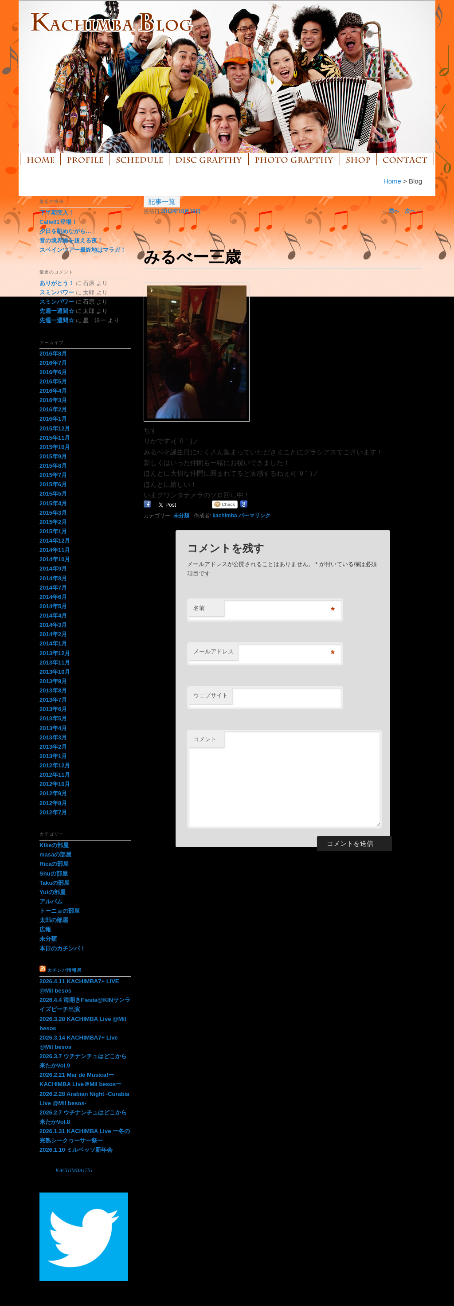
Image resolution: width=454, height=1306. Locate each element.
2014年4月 (53, 615)
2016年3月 (53, 400)
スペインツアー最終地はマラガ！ (82, 249)
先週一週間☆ (56, 311)
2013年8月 (53, 690)
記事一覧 (162, 201)
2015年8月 (53, 465)
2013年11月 (54, 662)
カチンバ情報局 (64, 970)
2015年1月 (53, 531)
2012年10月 (54, 784)
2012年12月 (54, 765)
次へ (413, 211)
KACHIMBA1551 (74, 1170)
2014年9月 (53, 568)
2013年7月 (53, 699)
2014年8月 (53, 578)
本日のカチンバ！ (62, 948)
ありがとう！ (56, 283)
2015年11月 (54, 437)
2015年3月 (53, 512)
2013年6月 (53, 709)
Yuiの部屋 (52, 892)
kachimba (224, 515)
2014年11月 (54, 550)
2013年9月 (53, 681)
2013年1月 (53, 756)
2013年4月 (53, 728)
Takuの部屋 (54, 883)
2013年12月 (54, 653)
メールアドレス (213, 651)
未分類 (181, 515)
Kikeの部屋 (54, 845)
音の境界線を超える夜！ (71, 240)
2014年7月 (53, 587)
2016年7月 (53, 363)
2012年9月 (53, 793)
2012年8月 (53, 803)
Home (392, 181)
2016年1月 (53, 418)
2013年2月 (53, 746)
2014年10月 (54, 559)
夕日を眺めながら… (65, 231)
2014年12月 (54, 540)
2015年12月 (54, 428)
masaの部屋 (55, 854)
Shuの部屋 (53, 873)
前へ (390, 211)
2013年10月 (54, 672)
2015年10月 (54, 447)
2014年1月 (53, 643)
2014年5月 (53, 606)
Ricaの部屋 (54, 863)
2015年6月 (53, 484)
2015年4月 (53, 503)
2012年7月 (53, 812)
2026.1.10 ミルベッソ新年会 (76, 1149)
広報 (45, 929)
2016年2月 (53, 409)
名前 (199, 608)
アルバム (51, 901)
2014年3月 (53, 625)
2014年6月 (53, 597)
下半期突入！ (56, 212)
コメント (204, 739)
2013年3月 (53, 737)
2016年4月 (53, 390)
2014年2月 (53, 634)
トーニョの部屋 (59, 910)
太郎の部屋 (53, 920)
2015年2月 (53, 522)
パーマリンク (254, 515)
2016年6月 (53, 372)
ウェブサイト (210, 695)
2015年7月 (53, 475)
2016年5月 (53, 381)
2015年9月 (53, 456)
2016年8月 (53, 353)
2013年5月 (53, 718)
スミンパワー (56, 292)
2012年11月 (54, 774)
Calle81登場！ (58, 222)
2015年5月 (53, 493)
